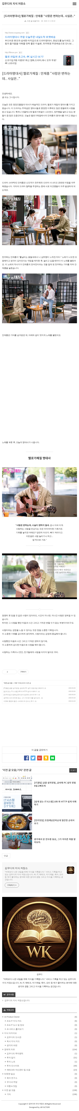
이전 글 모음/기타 (33, 21)
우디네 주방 (11, 1082)
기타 (15, 683)
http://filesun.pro (11, 52)
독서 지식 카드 (13, 1041)
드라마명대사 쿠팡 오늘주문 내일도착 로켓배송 (30, 37)
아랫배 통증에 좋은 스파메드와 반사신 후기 (19, 701)
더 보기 (73, 770)
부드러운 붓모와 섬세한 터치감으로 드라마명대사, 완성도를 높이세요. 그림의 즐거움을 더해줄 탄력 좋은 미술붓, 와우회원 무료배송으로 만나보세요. (39, 42)
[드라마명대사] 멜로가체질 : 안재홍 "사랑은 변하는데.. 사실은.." (39, 16)
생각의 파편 (11, 1045)
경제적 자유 (9, 1049)
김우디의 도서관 (13, 1037)
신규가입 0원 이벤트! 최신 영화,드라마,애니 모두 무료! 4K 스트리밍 (30, 61)
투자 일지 (10, 1057)
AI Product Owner (12, 1017)
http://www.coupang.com (15, 33)
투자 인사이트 (12, 1066)
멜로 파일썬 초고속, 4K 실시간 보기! (24, 56)
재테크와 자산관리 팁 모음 (18, 1070)
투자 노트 (10, 1061)
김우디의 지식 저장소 (14, 3)
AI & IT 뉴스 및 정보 (15, 1025)
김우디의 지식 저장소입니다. (17, 1000)
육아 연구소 (11, 1078)
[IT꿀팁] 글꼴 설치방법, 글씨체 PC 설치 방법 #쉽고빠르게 (24, 688)
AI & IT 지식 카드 (14, 1021)
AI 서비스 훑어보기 (15, 1029)
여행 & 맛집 (11, 1086)
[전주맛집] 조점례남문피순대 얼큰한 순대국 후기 (21, 695)
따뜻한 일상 (9, 1074)
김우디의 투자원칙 (14, 1053)
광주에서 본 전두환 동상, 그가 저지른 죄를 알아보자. (22, 698)
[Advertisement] (39, 725)
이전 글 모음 (8, 683)
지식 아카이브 (10, 1033)
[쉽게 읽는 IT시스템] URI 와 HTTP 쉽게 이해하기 (20, 691)
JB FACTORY (45, 1107)
